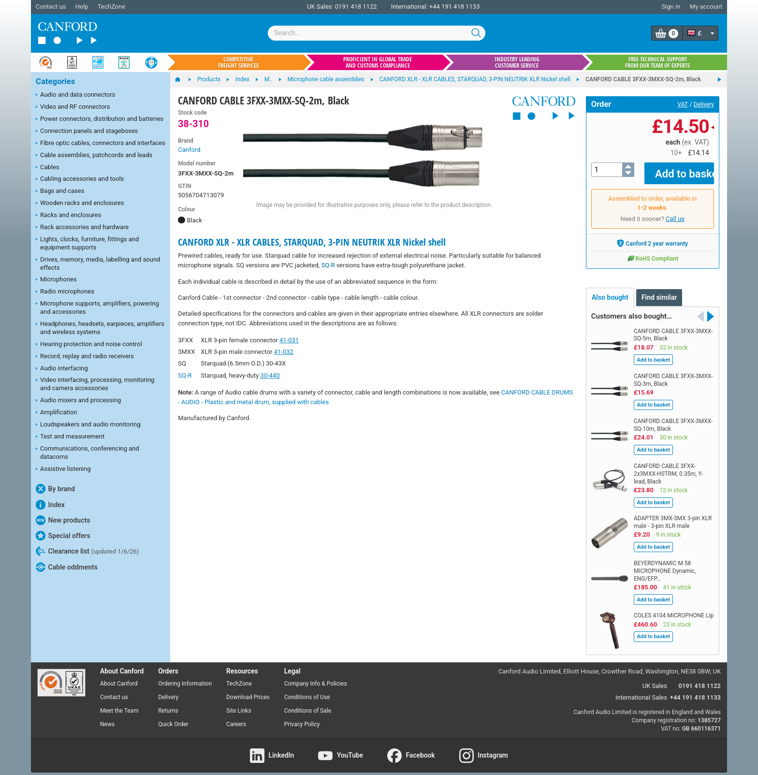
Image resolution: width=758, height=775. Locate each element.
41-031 (289, 340)
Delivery (704, 104)
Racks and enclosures (68, 215)
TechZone (111, 6)
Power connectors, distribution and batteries (99, 119)
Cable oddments (67, 567)
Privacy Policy (302, 717)
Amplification (56, 413)
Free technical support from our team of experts (657, 62)
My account (706, 6)
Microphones (56, 280)
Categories (55, 81)
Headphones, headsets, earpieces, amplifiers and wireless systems (100, 328)
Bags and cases (60, 191)
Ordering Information (185, 676)
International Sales (641, 690)
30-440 (270, 375)
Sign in (670, 6)
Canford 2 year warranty (652, 236)
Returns (168, 703)
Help (81, 6)
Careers (236, 717)
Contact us (51, 6)
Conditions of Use (307, 690)
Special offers (63, 536)
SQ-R (328, 265)
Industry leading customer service (517, 62)
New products (63, 520)
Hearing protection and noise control (89, 344)
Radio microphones (65, 292)
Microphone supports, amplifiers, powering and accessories (97, 307)
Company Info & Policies (315, 676)
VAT (683, 104)
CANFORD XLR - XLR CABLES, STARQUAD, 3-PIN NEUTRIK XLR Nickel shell (312, 242)
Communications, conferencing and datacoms (87, 452)
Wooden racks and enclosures (80, 203)
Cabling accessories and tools (80, 179)
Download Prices (248, 690)
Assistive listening (63, 469)
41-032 (283, 351)
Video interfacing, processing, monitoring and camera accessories (95, 384)
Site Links (238, 703)
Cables (47, 167)
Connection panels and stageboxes (87, 131)
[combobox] (376, 33)
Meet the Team (119, 703)
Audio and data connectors (75, 95)
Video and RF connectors (73, 107)
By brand (55, 489)
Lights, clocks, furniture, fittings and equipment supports (87, 243)
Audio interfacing (62, 369)
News (107, 717)
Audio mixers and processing (78, 400)
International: (409, 6)
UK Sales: (320, 6)
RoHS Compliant (652, 251)
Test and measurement (70, 437)
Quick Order (173, 717)
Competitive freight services (238, 62)
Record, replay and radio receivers (85, 356)
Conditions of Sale (307, 703)
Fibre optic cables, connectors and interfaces (100, 143)
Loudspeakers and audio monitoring (88, 425)
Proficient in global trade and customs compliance (377, 62)
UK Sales (654, 679)
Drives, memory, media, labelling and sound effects (98, 263)
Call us (675, 212)
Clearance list (87, 551)
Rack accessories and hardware (82, 227)
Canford (189, 149)
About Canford (119, 676)
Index (50, 505)
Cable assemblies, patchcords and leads (94, 155)
